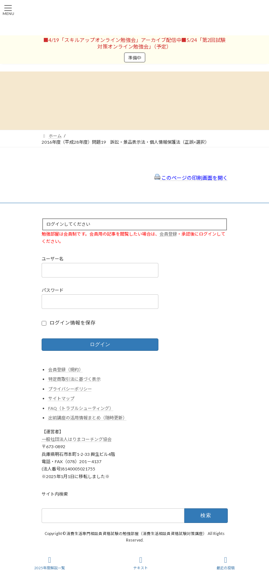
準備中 (134, 58)
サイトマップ (61, 398)
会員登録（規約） (65, 369)
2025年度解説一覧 (49, 563)
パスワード (53, 290)
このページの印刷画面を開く (191, 178)
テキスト (140, 563)
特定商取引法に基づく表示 (74, 379)
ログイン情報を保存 (73, 323)
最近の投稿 (225, 563)
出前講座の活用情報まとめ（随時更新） (87, 418)
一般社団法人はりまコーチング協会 (77, 439)
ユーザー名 (53, 259)
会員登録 (168, 234)
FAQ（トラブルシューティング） (81, 408)
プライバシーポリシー (70, 389)
